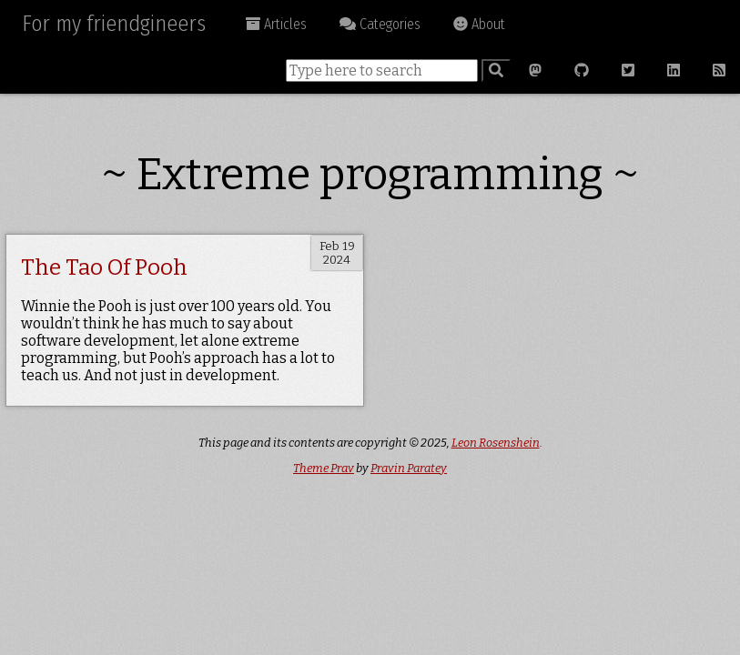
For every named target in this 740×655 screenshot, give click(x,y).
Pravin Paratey (408, 468)
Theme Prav (323, 468)
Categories (380, 24)
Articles (276, 24)
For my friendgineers (114, 23)
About (479, 24)
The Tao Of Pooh (104, 267)
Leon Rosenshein (495, 442)
